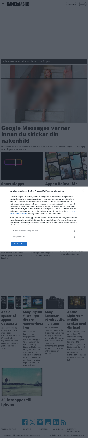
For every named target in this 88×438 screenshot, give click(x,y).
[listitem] (44, 231)
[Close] (83, 191)
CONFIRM (21, 244)
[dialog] (44, 219)
